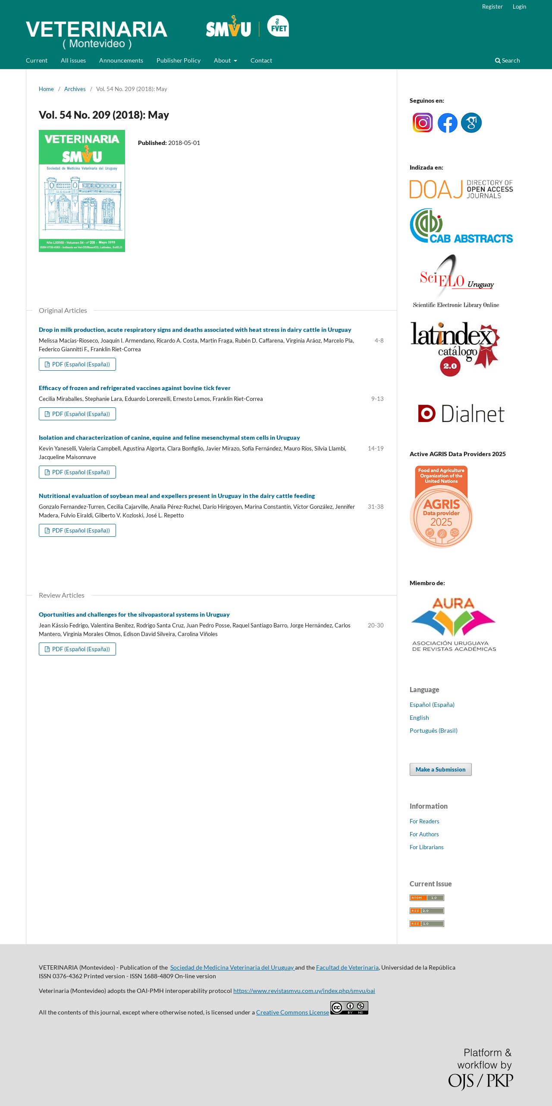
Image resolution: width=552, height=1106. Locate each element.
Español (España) (432, 704)
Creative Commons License (292, 1012)
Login (519, 6)
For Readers (424, 821)
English (419, 717)
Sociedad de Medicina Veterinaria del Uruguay (232, 967)
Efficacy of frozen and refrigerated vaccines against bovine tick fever (135, 387)
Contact (261, 60)
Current (36, 60)
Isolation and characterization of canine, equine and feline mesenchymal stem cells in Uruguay (169, 437)
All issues (73, 60)
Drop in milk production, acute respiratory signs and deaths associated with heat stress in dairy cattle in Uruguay (195, 329)
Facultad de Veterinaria (347, 967)
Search (507, 60)
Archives (75, 88)
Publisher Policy (179, 60)
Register (492, 6)
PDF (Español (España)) (80, 364)
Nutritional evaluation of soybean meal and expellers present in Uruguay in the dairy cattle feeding (177, 495)
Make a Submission (441, 769)
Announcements (121, 60)
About (223, 60)
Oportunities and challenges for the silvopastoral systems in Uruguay (134, 614)
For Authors (424, 834)
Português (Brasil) (434, 730)
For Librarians (427, 847)
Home (46, 88)
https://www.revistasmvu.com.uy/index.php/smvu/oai (304, 990)
